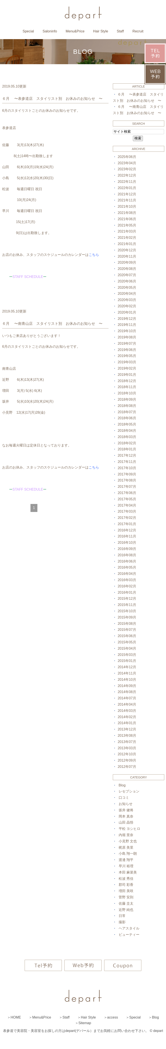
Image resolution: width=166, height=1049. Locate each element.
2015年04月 (127, 648)
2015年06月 (127, 636)
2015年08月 (127, 623)
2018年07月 (127, 412)
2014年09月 (127, 686)
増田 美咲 (126, 891)
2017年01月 (127, 524)
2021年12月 (127, 194)
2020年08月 (127, 269)
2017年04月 (127, 505)
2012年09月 (127, 760)
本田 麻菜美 (128, 872)
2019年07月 (127, 343)
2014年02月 (127, 717)
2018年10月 (127, 393)
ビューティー (129, 934)
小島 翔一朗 (128, 853)
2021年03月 (127, 231)
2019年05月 (127, 356)
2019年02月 (127, 368)
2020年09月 (127, 262)
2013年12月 (127, 729)
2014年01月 (127, 723)
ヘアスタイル (129, 928)
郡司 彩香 (126, 884)
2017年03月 (127, 511)
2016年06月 (127, 561)
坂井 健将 (126, 810)
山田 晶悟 (126, 822)
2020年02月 (127, 306)
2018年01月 (127, 449)
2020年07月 (127, 275)
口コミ (124, 797)
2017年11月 (127, 462)
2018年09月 (127, 399)
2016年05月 (127, 567)
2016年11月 (127, 536)
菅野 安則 (126, 897)
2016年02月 (127, 586)
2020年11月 (127, 256)
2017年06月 (127, 493)
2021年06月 (127, 219)
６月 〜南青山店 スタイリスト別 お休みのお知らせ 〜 (52, 324)
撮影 (122, 922)
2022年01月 (127, 188)
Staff (120, 31)
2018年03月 (127, 437)
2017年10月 (127, 468)
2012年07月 (127, 766)
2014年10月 (127, 679)
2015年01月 (127, 661)
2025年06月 (127, 157)
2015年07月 (127, 629)
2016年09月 (127, 549)
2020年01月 (127, 312)
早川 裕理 (126, 866)
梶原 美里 (126, 847)
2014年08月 (127, 692)
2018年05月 (127, 424)
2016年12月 (127, 530)
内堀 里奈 (126, 835)
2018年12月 (127, 381)
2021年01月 (127, 244)
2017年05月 (127, 499)
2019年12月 (127, 318)
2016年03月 (127, 580)
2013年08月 (127, 735)
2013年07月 (127, 742)
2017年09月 (127, 474)
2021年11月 (127, 200)
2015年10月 (127, 611)
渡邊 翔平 (126, 860)
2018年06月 (127, 418)
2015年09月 (127, 617)
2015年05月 (127, 642)
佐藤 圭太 (126, 903)
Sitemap (84, 1023)
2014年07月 (127, 698)
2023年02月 (127, 169)
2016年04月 (127, 574)
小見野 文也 (128, 841)
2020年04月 (127, 293)
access (112, 1017)
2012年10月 (127, 754)
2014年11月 (127, 673)
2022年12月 (127, 175)
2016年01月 (127, 592)
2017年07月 (127, 486)
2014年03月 (127, 711)
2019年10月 (127, 331)
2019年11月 (127, 325)
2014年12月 (127, 667)
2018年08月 (127, 406)
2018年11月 (127, 387)
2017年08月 (127, 480)
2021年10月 (127, 206)
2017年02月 (127, 518)
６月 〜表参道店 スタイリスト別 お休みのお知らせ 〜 (52, 99)
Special (28, 31)
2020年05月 (127, 287)
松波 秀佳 (126, 878)
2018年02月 (127, 443)
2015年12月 (127, 598)
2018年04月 (127, 430)
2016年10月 (127, 542)
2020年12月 (127, 250)
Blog (122, 785)
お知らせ (125, 804)
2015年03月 (127, 655)
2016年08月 (127, 555)
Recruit (138, 31)
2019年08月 (127, 337)
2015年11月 (127, 605)
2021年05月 (127, 225)
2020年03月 (127, 300)
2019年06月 (127, 350)
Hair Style (100, 31)
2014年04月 (127, 704)
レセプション (129, 791)
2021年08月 (127, 213)
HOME (16, 1017)
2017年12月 (127, 455)
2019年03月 (127, 362)
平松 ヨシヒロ (129, 829)
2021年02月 (127, 237)
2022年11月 (127, 181)
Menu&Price (75, 31)
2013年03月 (127, 748)
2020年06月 (127, 281)
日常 (122, 916)
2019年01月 (127, 374)
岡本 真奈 (126, 816)
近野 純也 (126, 910)
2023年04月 (127, 163)
